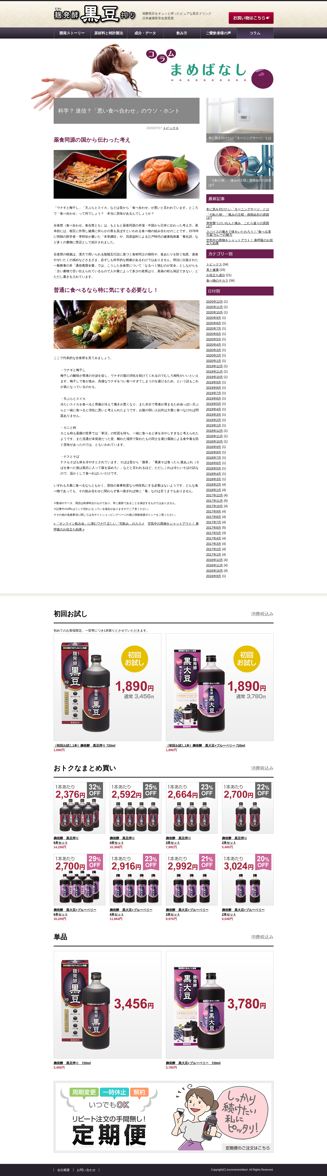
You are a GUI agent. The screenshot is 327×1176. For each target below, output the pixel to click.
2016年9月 (213, 576)
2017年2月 (213, 549)
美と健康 (212, 270)
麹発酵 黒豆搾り (95, 14)
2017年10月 (214, 506)
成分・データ (145, 33)
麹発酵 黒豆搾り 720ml (72, 1063)
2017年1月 (213, 554)
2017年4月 (213, 538)
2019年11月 (214, 371)
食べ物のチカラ (217, 280)
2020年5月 (213, 339)
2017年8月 (213, 517)
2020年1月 (213, 361)
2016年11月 (214, 565)
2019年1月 (213, 425)
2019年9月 (213, 382)
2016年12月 (214, 560)
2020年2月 (213, 355)
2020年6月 (213, 334)
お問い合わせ (86, 1170)
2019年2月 (213, 420)
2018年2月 (213, 484)
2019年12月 (214, 366)
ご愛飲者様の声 (218, 33)
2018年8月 (213, 452)
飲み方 (181, 33)
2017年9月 (213, 511)
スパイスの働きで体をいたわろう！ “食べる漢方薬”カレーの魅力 (238, 233)
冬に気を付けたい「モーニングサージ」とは (237, 209)
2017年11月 (214, 500)
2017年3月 (213, 544)
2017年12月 (214, 495)
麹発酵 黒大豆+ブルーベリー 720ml (193, 1063)
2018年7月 (213, 457)
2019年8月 (213, 387)
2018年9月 (213, 447)
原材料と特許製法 (108, 33)
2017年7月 (213, 522)
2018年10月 (214, 441)
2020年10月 (214, 312)
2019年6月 (213, 398)
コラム (255, 33)
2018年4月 (213, 474)
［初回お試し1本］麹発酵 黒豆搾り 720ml (84, 745)
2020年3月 (213, 350)
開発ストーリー (72, 33)
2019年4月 (213, 409)
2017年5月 (213, 533)
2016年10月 (214, 570)
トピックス (171, 128)
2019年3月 (213, 414)
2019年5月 (213, 404)
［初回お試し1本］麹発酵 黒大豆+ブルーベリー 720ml (205, 745)
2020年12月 (214, 301)
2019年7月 (213, 393)
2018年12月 (214, 431)
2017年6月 (213, 527)
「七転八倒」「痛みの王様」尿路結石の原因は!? (237, 216)
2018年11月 (214, 436)
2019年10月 (214, 377)
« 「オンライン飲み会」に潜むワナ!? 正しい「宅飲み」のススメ (99, 523)
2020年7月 (213, 328)
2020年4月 (213, 344)
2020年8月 (213, 323)
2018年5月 (213, 468)
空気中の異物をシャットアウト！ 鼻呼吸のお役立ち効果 (239, 241)
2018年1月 (213, 490)
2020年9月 (213, 318)
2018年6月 (213, 463)
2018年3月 (213, 479)
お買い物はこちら (251, 18)
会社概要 (63, 1170)
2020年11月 (214, 307)
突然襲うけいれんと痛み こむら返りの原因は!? (237, 224)
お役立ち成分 (215, 275)
